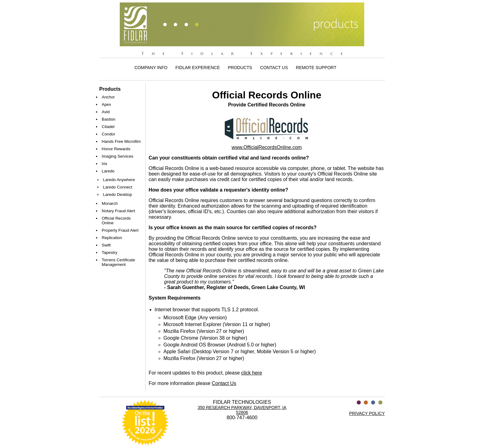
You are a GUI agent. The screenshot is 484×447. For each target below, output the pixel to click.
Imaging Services (117, 156)
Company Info (151, 67)
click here (251, 372)
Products (240, 67)
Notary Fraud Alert (118, 211)
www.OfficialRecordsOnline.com (267, 147)
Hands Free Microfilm (121, 141)
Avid (106, 112)
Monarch (110, 203)
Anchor (108, 97)
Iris (104, 163)
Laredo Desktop (117, 194)
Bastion (108, 119)
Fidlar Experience (197, 67)
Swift (106, 245)
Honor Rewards (116, 149)
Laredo (108, 171)
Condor (108, 134)
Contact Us (274, 67)
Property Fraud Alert (120, 230)
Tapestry (109, 252)
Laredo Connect (117, 187)
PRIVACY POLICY (367, 413)
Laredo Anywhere (119, 179)
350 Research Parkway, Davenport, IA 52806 (242, 410)
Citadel (108, 126)
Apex (106, 104)
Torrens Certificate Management (118, 262)
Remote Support (316, 67)
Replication (112, 237)
